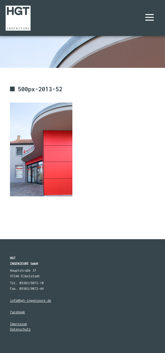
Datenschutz (20, 329)
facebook (17, 312)
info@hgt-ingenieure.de (30, 300)
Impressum (18, 324)
